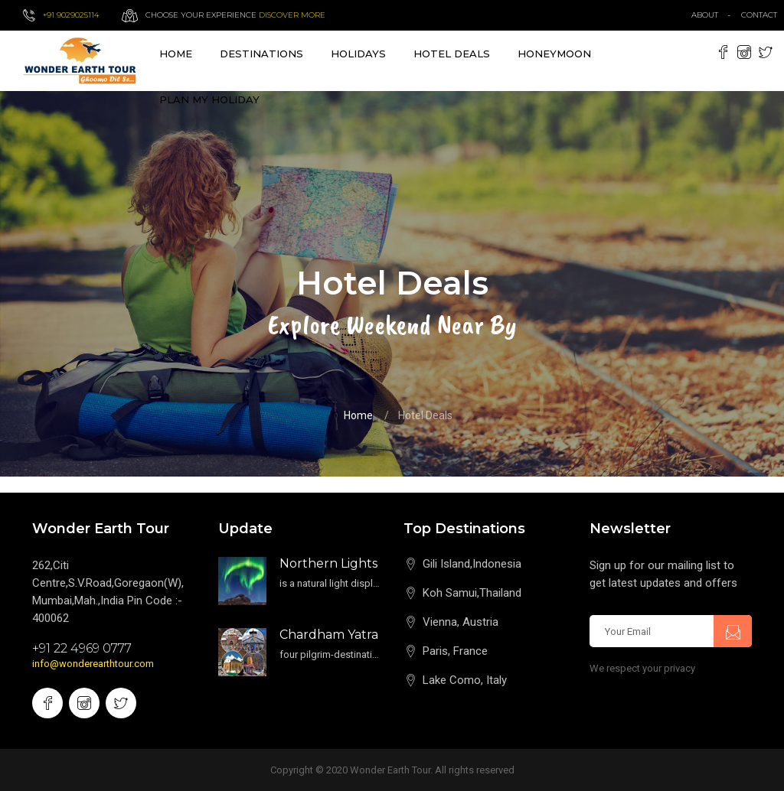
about (704, 15)
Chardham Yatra (328, 634)
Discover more (292, 15)
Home (175, 53)
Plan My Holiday (209, 99)
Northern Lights (328, 563)
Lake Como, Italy (465, 680)
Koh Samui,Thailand (472, 593)
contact (762, 15)
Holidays (358, 53)
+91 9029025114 (71, 15)
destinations (261, 53)
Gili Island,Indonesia (472, 564)
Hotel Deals (451, 53)
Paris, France (455, 651)
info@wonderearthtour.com (93, 663)
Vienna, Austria (460, 622)
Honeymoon (554, 53)
